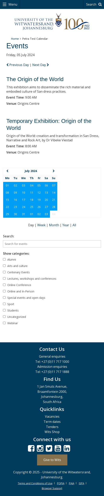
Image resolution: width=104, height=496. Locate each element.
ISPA (81, 483)
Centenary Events (16, 272)
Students (11, 310)
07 (53, 185)
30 (15, 214)
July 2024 (31, 171)
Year (66, 225)
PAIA (71, 483)
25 (31, 207)
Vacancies (52, 416)
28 (53, 207)
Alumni (9, 259)
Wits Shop (52, 432)
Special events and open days (24, 298)
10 (23, 192)
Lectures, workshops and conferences (29, 279)
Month (54, 225)
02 (15, 185)
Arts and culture (15, 266)
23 (15, 207)
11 (31, 192)
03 (23, 185)
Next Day (40, 65)
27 (46, 207)
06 (46, 185)
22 (7, 207)
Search (94, 4)
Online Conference (17, 285)
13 (46, 192)
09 (15, 192)
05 (39, 185)
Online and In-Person (18, 291)
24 (23, 207)
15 (7, 200)
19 (39, 200)
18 (31, 200)
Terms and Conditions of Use (35, 483)
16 (15, 200)
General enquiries (52, 356)
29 (7, 214)
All (74, 225)
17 (23, 200)
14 (53, 192)
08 (7, 192)
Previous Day (18, 65)
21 (53, 200)
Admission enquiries (52, 366)
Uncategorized (14, 317)
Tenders (52, 427)
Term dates (52, 421)
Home (15, 39)
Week (41, 225)
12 (39, 192)
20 (46, 200)
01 (7, 185)
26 (39, 207)
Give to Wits (52, 460)
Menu (12, 4)
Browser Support (52, 488)
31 (23, 214)
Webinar (10, 323)
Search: (8, 236)
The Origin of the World (35, 79)
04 (31, 185)
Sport (8, 304)
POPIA (60, 483)
